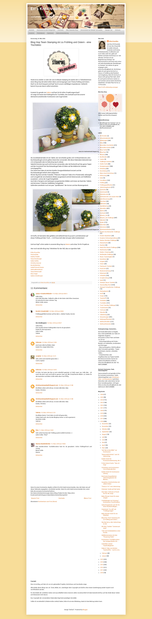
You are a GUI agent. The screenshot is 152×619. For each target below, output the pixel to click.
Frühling (102, 182)
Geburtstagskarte (105, 187)
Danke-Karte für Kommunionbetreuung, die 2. (111, 459)
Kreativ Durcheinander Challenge (110, 231)
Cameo (102, 159)
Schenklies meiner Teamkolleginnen (108, 544)
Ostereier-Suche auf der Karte (111, 489)
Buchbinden (103, 157)
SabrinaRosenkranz (37, 269)
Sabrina (38, 412)
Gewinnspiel (103, 192)
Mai (103, 442)
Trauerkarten (104, 307)
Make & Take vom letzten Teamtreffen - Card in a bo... (111, 549)
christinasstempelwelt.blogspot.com (47, 385)
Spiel (101, 280)
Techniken (103, 300)
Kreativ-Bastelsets (105, 235)
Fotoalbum (103, 180)
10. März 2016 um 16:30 (49, 369)
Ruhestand (103, 273)
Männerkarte (104, 242)
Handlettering (104, 206)
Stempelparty (104, 291)
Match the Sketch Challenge (108, 247)
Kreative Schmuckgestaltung (108, 238)
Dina (37, 430)
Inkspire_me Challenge (107, 217)
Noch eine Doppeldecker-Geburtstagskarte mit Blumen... (109, 477)
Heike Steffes (35, 261)
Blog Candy (103, 149)
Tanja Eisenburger (36, 259)
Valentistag (103, 314)
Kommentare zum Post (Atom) (47, 501)
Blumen (102, 154)
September (105, 431)
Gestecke (31, 33)
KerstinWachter (35, 265)
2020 (102, 410)
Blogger (85, 609)
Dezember (105, 423)
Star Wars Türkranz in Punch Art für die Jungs (110, 492)
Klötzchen (103, 224)
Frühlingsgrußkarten (106, 185)
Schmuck (117, 30)
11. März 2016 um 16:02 (46, 430)
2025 (102, 397)
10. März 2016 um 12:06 (49, 342)
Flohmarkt (60, 30)
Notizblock (103, 259)
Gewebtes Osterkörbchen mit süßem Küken (111, 483)
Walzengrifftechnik (106, 319)
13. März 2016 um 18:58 (58, 443)
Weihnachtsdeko (105, 321)
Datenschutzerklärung (62, 33)
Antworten (39, 305)
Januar (104, 556)
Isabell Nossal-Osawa (37, 267)
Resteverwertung (105, 271)
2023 (102, 402)
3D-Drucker (103, 136)
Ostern (102, 263)
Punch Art (103, 268)
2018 (102, 416)
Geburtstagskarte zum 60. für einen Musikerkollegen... (111, 505)
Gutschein (103, 201)
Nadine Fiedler (35, 257)
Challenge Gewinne (105, 161)
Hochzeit (102, 213)
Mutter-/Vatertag (105, 252)
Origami (102, 261)
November (105, 426)
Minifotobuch (104, 249)
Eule (101, 178)
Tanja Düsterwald (36, 271)
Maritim (102, 245)
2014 (102, 562)
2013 (102, 564)
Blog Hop (103, 152)
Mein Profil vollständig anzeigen (108, 87)
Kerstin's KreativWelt (42, 311)
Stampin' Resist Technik (107, 282)
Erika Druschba (35, 252)
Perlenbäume (40, 33)
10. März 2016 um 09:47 (54, 323)
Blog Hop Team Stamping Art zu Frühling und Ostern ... (111, 518)
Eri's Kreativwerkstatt (50, 9)
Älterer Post (87, 498)
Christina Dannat (36, 263)
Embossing (103, 175)
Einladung (103, 168)
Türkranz (103, 310)
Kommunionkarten (105, 229)
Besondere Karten (105, 147)
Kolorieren (103, 227)
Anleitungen (103, 140)
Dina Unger (34, 274)
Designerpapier (104, 166)
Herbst (102, 210)
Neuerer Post (35, 498)
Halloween (103, 203)
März (103, 447)
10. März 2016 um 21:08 (66, 385)
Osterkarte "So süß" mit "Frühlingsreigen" (109, 510)
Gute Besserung (105, 199)
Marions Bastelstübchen (43, 443)
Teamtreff (103, 298)
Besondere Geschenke (106, 145)
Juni (103, 439)
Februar (104, 553)
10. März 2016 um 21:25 (48, 412)
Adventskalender (105, 138)
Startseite (31, 30)
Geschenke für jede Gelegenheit (46, 30)
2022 (102, 405)
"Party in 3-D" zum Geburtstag (111, 486)
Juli (103, 437)
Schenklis (103, 275)
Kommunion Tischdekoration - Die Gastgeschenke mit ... (111, 540)
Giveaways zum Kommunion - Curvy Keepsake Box (111, 468)
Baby (101, 142)
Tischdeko (103, 303)
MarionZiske (34, 254)
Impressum (50, 33)
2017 (102, 418)
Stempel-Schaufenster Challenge (110, 287)
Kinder (102, 222)
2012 (102, 567)
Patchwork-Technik (106, 266)
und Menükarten (107, 379)
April (103, 445)
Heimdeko (103, 208)
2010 (102, 572)
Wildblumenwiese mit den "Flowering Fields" (109, 536)
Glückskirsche (104, 194)
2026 (102, 394)
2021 (102, 408)
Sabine (49, 92)
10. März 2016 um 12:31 (49, 356)
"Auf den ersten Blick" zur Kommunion (109, 451)
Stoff (101, 293)
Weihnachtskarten (105, 324)
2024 (102, 400)
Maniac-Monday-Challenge (108, 240)
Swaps (102, 296)
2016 (102, 421)
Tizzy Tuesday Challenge (107, 305)
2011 (102, 570)
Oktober (105, 429)
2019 (102, 413)
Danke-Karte (104, 164)
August (104, 434)
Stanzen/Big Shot (105, 285)
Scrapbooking (104, 278)
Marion (67, 244)
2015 (102, 559)
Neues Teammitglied (106, 256)
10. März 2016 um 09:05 (56, 311)
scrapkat (38, 356)
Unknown (38, 342)
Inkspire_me (103, 215)
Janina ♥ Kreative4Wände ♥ (44, 293)
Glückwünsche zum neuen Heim (109, 196)
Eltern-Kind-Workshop (107, 173)
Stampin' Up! (108, 30)
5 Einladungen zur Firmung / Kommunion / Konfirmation (111, 501)
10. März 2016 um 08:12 (60, 293)
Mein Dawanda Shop (72, 30)
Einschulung (103, 171)
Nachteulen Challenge (106, 254)
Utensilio (102, 312)
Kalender (102, 220)
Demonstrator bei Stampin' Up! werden (91, 30)
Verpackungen (104, 317)
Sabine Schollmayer (37, 276)
